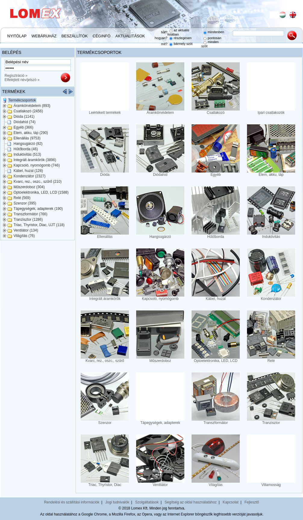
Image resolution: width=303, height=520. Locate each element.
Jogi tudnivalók (117, 502)
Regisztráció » (16, 75)
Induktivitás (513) (27, 154)
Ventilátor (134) (26, 230)
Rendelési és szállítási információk (71, 502)
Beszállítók (74, 36)
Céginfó (102, 36)
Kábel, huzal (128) (28, 171)
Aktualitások (130, 36)
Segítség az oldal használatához (191, 502)
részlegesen (183, 38)
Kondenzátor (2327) (29, 176)
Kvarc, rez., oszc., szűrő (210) (37, 181)
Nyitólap (17, 36)
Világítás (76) (24, 236)
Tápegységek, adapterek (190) (38, 209)
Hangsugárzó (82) (28, 144)
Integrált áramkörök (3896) (35, 160)
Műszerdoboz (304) (29, 187)
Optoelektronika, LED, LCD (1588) (41, 192)
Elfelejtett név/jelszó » (22, 80)
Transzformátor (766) (30, 214)
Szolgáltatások (147, 502)
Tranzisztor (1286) (28, 219)
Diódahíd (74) (25, 122)
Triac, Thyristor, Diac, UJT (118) (39, 225)
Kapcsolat (231, 502)
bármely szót (183, 43)
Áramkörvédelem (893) (32, 106)
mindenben (216, 32)
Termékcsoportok (22, 100)
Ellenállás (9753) (27, 138)
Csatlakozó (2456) (28, 111)
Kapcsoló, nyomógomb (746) (37, 165)
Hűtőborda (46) (26, 149)
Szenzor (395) (25, 203)
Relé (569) (22, 198)
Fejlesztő (252, 502)
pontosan (214, 38)
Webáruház (44, 36)
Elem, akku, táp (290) (31, 133)
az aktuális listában (178, 32)
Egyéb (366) (23, 127)
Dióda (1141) (24, 116)
